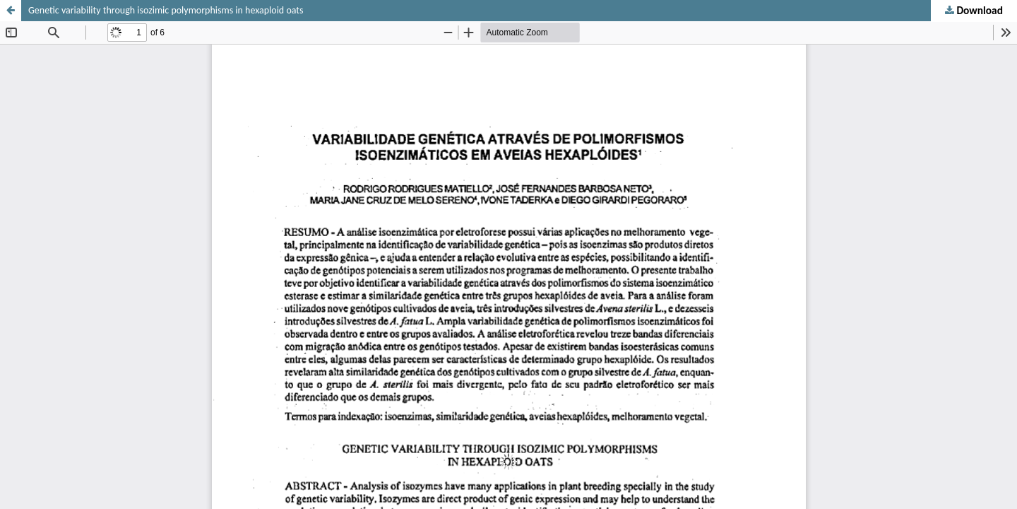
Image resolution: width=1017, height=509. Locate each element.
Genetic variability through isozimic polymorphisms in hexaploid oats (166, 10)
